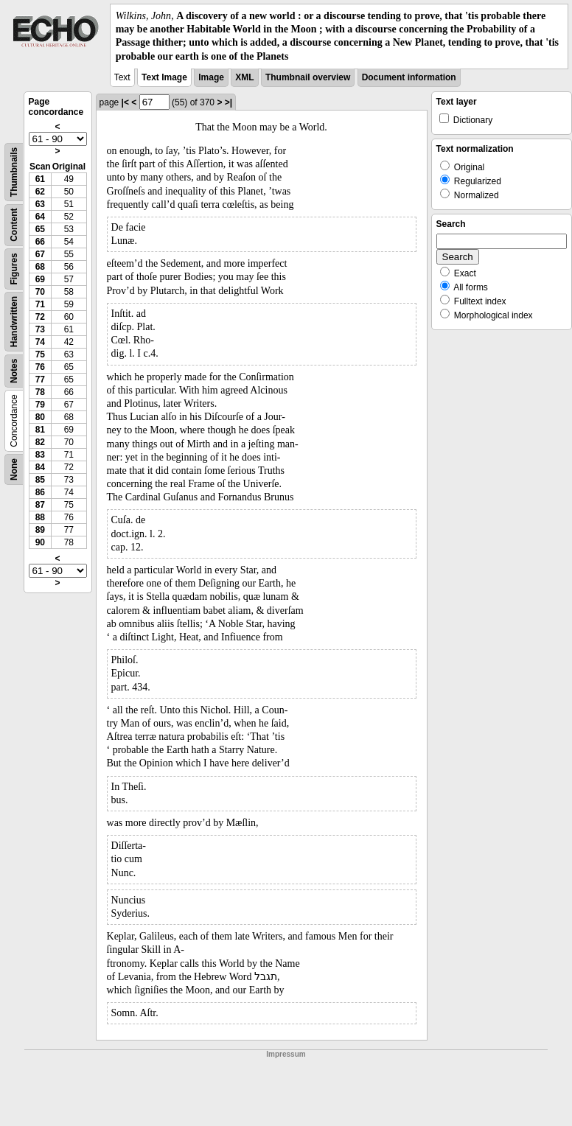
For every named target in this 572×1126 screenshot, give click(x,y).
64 (40, 216)
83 (40, 455)
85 (40, 480)
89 (40, 530)
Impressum (285, 1054)
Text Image (164, 77)
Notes (14, 370)
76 (40, 367)
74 (40, 342)
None (14, 469)
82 (40, 442)
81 (40, 429)
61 (40, 179)
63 (40, 204)
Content (14, 224)
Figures (14, 268)
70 (40, 292)
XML (244, 77)
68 (40, 267)
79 (40, 404)
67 (40, 254)
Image (211, 77)
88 (40, 517)
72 (40, 317)
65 (40, 229)
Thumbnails (14, 172)
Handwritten (14, 321)
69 (40, 279)
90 (40, 542)
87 (40, 505)
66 (40, 242)
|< (125, 102)
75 (40, 354)
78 (40, 392)
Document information (409, 77)
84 (40, 467)
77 (40, 379)
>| (228, 102)
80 (40, 417)
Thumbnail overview (307, 77)
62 (40, 191)
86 (40, 492)
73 (40, 329)
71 (40, 304)
